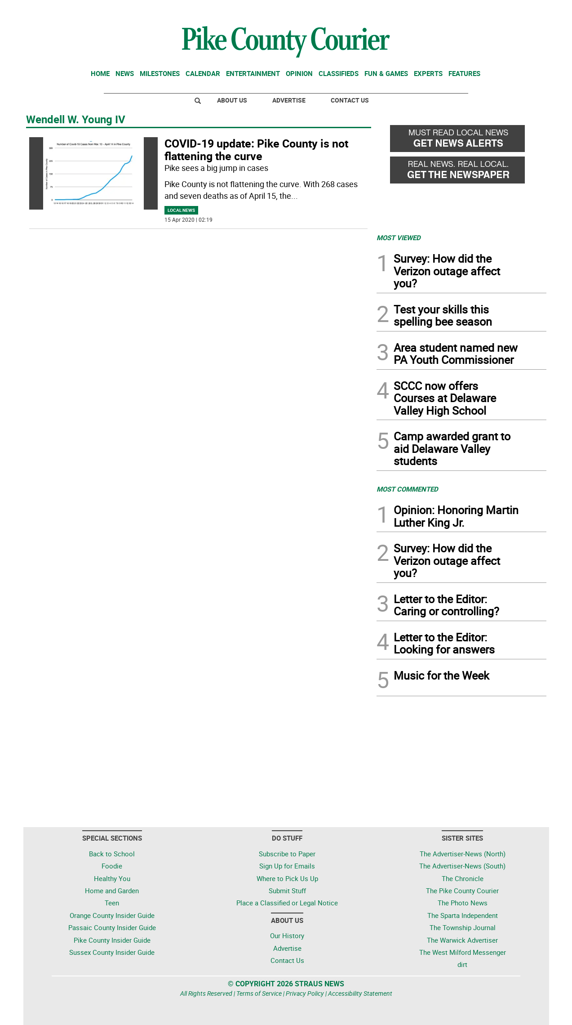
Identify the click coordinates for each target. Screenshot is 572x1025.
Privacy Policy (305, 993)
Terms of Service (259, 993)
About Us (232, 100)
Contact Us (350, 100)
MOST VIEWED (399, 237)
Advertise (289, 100)
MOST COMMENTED (407, 488)
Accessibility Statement (360, 993)
